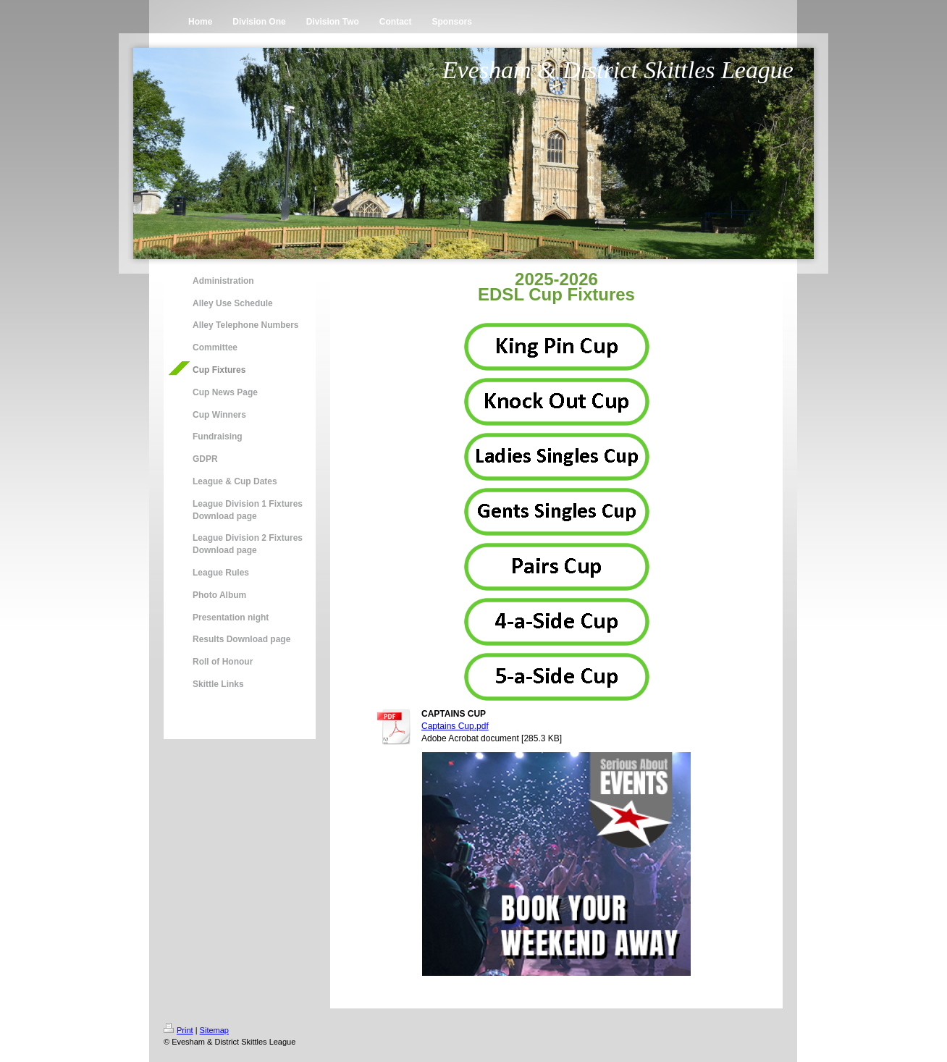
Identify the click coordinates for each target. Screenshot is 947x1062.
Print (178, 1030)
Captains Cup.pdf (455, 726)
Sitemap (214, 1030)
